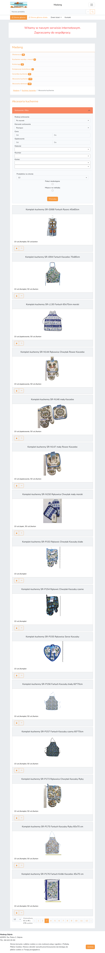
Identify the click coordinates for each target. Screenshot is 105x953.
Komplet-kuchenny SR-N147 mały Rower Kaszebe (52, 446)
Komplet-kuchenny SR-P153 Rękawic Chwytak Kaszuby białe (52, 541)
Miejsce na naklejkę (52, 187)
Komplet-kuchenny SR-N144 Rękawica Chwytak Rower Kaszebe (53, 351)
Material (18, 146)
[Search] (48, 11)
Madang (58, 4)
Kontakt (68, 17)
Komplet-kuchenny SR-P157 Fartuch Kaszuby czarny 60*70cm (52, 731)
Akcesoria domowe (22, 83)
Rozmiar (18, 152)
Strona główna (18, 17)
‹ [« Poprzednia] (34, 921)
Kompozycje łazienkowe (23, 69)
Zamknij (90, 947)
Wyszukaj (52, 199)
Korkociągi (18, 64)
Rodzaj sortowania (22, 117)
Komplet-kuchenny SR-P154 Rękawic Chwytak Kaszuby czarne (52, 589)
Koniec (17, 159)
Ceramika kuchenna (21, 74)
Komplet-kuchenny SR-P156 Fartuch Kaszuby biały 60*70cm (52, 684)
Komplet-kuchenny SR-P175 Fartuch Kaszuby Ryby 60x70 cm (52, 826)
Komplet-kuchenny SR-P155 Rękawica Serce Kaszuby (52, 636)
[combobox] (52, 149)
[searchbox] (16, 149)
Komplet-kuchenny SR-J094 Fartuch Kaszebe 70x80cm (52, 256)
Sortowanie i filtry (22, 110)
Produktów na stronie (25, 174)
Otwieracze (18, 54)
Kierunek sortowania (23, 124)
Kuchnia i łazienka (29, 90)
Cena (17, 131)
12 (87, 921)
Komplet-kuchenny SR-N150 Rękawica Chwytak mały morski (52, 494)
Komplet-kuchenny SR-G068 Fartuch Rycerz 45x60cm (52, 209)
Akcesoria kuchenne (22, 79)
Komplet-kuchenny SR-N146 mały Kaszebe (52, 399)
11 (81, 921)
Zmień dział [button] (55, 17)
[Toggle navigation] (91, 5)
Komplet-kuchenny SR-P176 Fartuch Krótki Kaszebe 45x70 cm (52, 874)
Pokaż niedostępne (52, 181)
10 (76, 921)
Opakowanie (19, 138)
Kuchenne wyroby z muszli (24, 59)
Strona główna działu (38, 17)
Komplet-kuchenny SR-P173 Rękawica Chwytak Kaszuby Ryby (52, 779)
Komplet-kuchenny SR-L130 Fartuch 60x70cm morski (52, 304)
